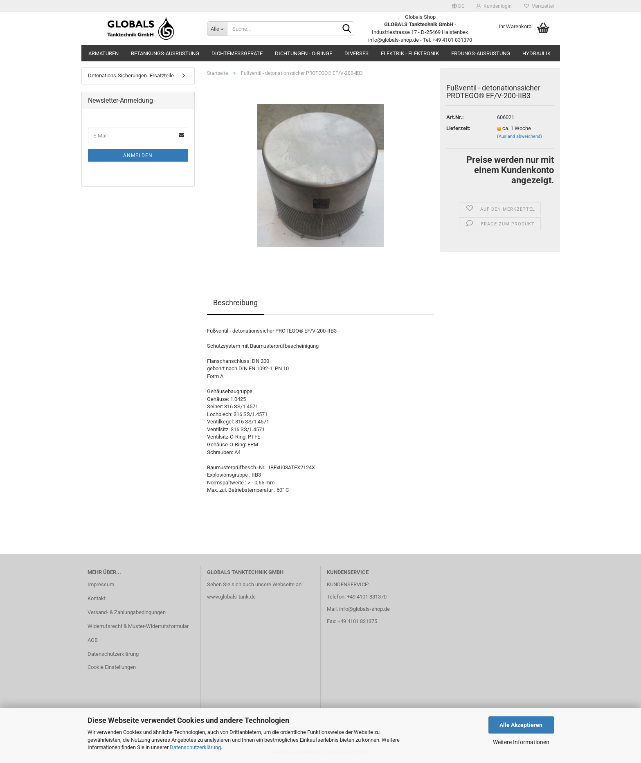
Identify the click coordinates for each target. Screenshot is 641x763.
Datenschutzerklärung (195, 747)
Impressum (101, 584)
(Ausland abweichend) (519, 136)
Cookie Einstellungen (112, 667)
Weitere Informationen (521, 742)
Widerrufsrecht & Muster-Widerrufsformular (138, 626)
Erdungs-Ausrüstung (480, 53)
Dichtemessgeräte (237, 53)
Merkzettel (539, 6)
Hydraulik (536, 53)
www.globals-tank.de (231, 597)
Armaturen (103, 53)
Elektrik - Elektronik (410, 53)
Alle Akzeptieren (520, 725)
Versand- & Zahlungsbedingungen (127, 612)
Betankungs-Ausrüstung (165, 53)
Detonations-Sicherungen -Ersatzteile (131, 75)
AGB (93, 640)
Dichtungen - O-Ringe (303, 53)
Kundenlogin (494, 6)
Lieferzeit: (458, 128)
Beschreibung (235, 302)
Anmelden (138, 155)
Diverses (356, 53)
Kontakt (97, 598)
